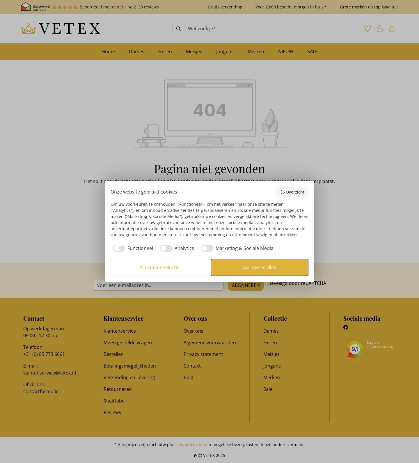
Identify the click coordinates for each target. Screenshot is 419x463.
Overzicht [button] (292, 192)
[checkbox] (132, 248)
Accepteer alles (259, 267)
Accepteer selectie (160, 267)
